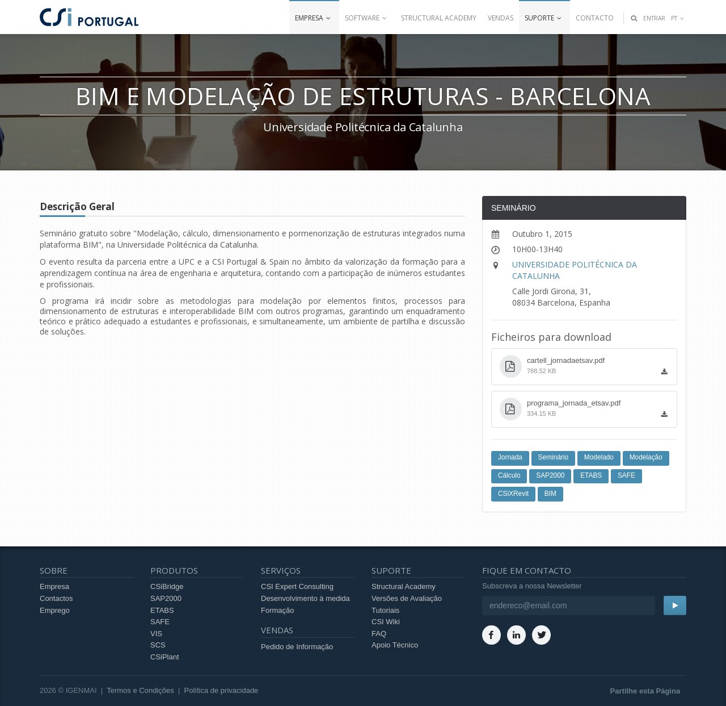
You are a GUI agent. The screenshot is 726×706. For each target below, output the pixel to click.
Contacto (595, 18)
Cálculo (509, 475)
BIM (550, 494)
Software (367, 18)
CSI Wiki (386, 621)
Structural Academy (438, 18)
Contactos (56, 598)
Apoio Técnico (395, 645)
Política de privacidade (221, 690)
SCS (158, 645)
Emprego (55, 610)
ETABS (591, 475)
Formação (277, 610)
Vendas (500, 18)
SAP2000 (550, 475)
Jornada (510, 457)
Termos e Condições (140, 690)
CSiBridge (167, 586)
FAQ (379, 633)
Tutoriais (385, 610)
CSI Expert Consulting (297, 586)
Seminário (553, 457)
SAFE (626, 475)
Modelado (599, 457)
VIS (156, 633)
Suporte (544, 18)
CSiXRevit (513, 494)
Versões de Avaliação (407, 598)
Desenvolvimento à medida (305, 598)
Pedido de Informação (297, 646)
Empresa (314, 18)
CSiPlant (164, 657)
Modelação (646, 457)
